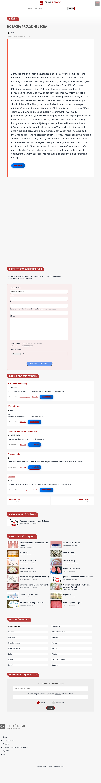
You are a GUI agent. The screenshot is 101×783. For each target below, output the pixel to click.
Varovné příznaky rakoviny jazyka (34, 585)
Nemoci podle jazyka (72, 602)
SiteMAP (6, 751)
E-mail (12, 302)
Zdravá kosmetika (58, 632)
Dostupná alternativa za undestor (22, 431)
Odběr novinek (8, 740)
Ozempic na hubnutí (29, 594)
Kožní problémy (14, 643)
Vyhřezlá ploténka (28, 560)
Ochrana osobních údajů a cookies (15, 747)
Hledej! (71, 8)
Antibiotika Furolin (71, 543)
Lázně (10, 659)
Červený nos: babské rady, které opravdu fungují (77, 586)
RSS (4, 754)
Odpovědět (18, 165)
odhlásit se (59, 703)
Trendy (54, 643)
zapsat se (43, 703)
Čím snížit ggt (14, 406)
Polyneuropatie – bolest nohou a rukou (34, 544)
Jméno (12, 295)
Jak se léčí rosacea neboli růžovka (78, 577)
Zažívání (11, 665)
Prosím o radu (14, 454)
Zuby (10, 654)
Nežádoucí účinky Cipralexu (32, 602)
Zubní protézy (69, 560)
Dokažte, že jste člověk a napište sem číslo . (33, 309)
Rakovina (11, 637)
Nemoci (11, 632)
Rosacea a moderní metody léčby (34, 521)
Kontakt (55, 665)
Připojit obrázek (16, 350)
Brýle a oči (67, 594)
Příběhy (54, 654)
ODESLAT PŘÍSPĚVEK (39, 364)
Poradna (55, 648)
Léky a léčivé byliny (15, 648)
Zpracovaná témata (59, 659)
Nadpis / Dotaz (15, 288)
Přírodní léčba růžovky (17, 383)
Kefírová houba (26, 568)
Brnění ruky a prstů (71, 568)
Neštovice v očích (15, 499)
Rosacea (11, 476)
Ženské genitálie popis (84, 499)
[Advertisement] (51, 53)
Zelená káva (68, 552)
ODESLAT (50, 708)
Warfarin (24, 552)
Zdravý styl (56, 626)
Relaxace (55, 637)
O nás (5, 737)
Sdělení (12, 316)
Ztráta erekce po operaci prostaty (34, 577)
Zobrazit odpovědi (25, 397)
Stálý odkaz (35, 397)
